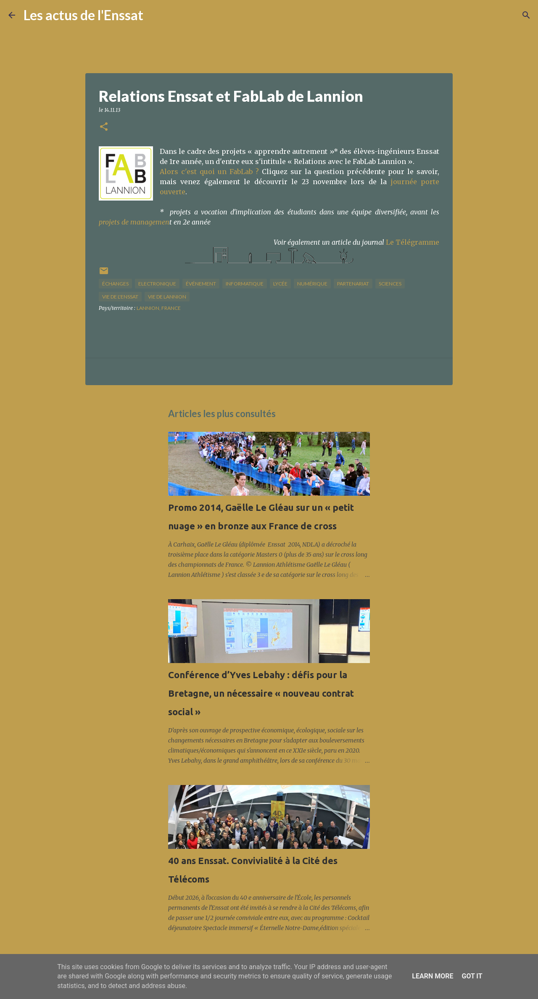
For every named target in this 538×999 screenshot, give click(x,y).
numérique (312, 283)
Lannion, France (159, 308)
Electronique (157, 283)
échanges (115, 283)
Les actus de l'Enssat (83, 15)
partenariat (353, 283)
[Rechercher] (155, 15)
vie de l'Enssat (120, 296)
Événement (201, 283)
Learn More (432, 976)
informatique (245, 283)
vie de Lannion (167, 296)
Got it (472, 976)
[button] (104, 127)
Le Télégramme (412, 242)
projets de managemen (134, 222)
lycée (280, 283)
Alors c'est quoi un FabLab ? (209, 171)
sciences (390, 283)
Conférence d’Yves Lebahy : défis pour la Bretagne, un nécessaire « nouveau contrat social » (261, 693)
